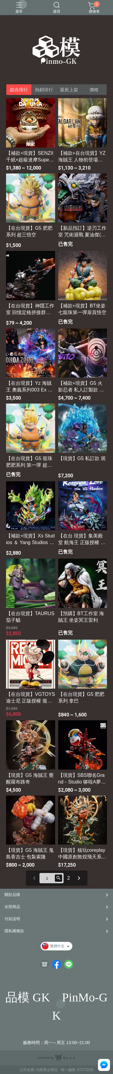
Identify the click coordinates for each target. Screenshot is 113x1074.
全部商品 (12, 906)
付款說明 (12, 919)
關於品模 (12, 894)
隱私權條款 (14, 931)
